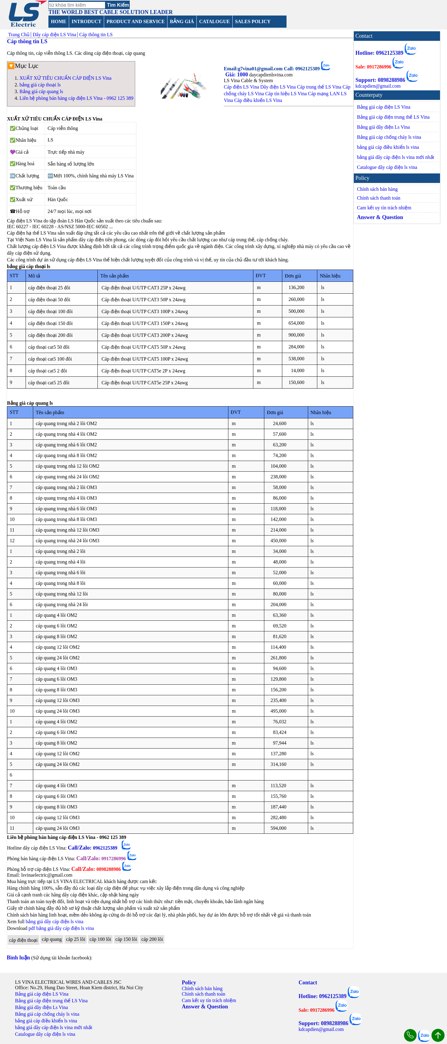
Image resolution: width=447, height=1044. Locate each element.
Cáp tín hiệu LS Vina (286, 93)
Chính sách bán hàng (377, 189)
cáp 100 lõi (100, 939)
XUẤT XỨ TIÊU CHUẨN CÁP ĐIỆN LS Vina (65, 78)
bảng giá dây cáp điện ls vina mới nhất (395, 157)
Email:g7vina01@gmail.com (254, 68)
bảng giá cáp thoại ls (40, 84)
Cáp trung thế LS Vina (319, 86)
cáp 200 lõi (152, 939)
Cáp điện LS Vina (241, 86)
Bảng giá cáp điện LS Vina (383, 107)
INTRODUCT (86, 21)
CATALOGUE (214, 21)
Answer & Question (380, 217)
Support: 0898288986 (380, 80)
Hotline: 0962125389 (379, 53)
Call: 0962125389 (302, 68)
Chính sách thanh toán (378, 198)
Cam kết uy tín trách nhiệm (384, 207)
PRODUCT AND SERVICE (136, 21)
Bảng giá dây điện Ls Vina (383, 127)
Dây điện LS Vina (278, 86)
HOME (58, 21)
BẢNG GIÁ (182, 21)
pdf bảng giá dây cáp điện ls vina (61, 928)
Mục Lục (26, 65)
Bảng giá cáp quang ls (41, 91)
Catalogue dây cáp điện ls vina (387, 167)
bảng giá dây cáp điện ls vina (54, 921)
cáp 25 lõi (75, 939)
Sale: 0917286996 (373, 66)
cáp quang (52, 939)
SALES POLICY (253, 21)
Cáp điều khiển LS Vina (258, 100)
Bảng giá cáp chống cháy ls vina (389, 137)
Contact (307, 982)
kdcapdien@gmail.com (377, 86)
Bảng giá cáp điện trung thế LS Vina (393, 117)
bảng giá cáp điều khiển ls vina (388, 147)
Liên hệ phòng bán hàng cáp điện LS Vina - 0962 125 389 (76, 98)
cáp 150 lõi (126, 939)
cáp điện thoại (23, 940)
